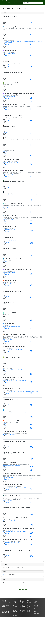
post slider (11, 399)
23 (30, 361)
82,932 (31, 514)
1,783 (31, 97)
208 (31, 86)
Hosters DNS (11, 421)
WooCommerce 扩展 (11, 53)
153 (30, 175)
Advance (7, 61)
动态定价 (12, 531)
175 (30, 46)
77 (30, 21)
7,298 (31, 445)
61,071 (31, 491)
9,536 (31, 405)
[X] (34, 613)
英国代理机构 (6, 85)
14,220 (31, 119)
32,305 (31, 242)
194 (30, 19)
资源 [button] (14, 2)
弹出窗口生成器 (13, 250)
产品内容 (15, 542)
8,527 (31, 285)
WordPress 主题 (6, 64)
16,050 (31, 395)
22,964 (31, 253)
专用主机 (10, 283)
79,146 (31, 470)
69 (30, 208)
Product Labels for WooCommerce (19, 539)
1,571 (31, 56)
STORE (10, 313)
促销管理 (18, 531)
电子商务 (4, 41)
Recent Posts (12, 367)
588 (31, 489)
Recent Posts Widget (14, 452)
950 (31, 457)
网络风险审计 (22, 606)
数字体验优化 (25, 380)
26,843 (31, 416)
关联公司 (28, 611)
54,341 (31, 121)
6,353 (31, 413)
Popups (10, 248)
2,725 (31, 316)
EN (28, 0)
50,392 (31, 251)
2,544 (31, 488)
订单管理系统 (12, 195)
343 (31, 274)
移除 (35, 608)
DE (29, 0)
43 (30, 176)
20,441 (31, 447)
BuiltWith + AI (36, 604)
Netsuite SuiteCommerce (16, 192)
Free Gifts (11, 50)
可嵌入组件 (15, 229)
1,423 (31, 65)
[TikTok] (38, 613)
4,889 (31, 120)
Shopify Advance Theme (12, 357)
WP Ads (10, 463)
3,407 (31, 427)
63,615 (31, 490)
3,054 (31, 393)
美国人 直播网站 (6, 21)
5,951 (31, 533)
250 (31, 220)
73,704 (31, 286)
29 (30, 34)
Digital (10, 27)
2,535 (31, 415)
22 (30, 212)
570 (31, 425)
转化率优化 (33, 41)
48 (30, 265)
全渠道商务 (6, 42)
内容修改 (12, 349)
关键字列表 (15, 606)
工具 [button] (3, 2)
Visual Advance (9, 138)
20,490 (31, 417)
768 (31, 424)
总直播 (4, 19)
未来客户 (21, 605)
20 (30, 44)
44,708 (31, 467)
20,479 (31, 556)
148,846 (31, 166)
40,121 (31, 122)
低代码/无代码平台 (33, 391)
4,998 (31, 276)
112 (30, 78)
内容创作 (37, 391)
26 (30, 305)
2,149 (31, 446)
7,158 (31, 319)
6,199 (31, 100)
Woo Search (12, 160)
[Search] (33, 3)
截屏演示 (21, 614)
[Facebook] (37, 613)
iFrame (10, 226)
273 (31, 22)
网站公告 (26, 250)
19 (30, 31)
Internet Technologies (15, 432)
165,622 (31, 469)
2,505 (31, 555)
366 (31, 54)
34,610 (31, 545)
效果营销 (18, 465)
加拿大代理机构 (6, 207)
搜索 (5, 574)
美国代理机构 (6, 30)
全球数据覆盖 (22, 610)
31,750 (31, 536)
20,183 (31, 532)
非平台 (7, 53)
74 (30, 331)
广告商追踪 (8, 465)
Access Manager (13, 484)
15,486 (31, 384)
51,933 (31, 535)
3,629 (31, 277)
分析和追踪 (4, 465)
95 (30, 327)
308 (31, 298)
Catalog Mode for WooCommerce (19, 94)
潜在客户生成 (18, 326)
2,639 (31, 428)
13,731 (31, 543)
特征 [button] (6, 2)
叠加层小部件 (18, 250)
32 (30, 144)
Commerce (11, 39)
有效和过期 (4, 22)
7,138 (31, 512)
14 (30, 87)
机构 (3, 18)
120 (30, 221)
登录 (2, 0)
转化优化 (15, 240)
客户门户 (21, 487)
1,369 (31, 273)
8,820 (31, 392)
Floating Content (13, 378)
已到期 (4, 23)
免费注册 (5, 0)
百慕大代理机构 (6, 18)
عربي (43, 0)
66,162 (31, 241)
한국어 (36, 0)
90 (30, 43)
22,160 (31, 458)
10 (30, 35)
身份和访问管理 (13, 487)
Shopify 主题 (16, 294)
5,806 (31, 381)
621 (30, 196)
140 (30, 110)
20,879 (31, 547)
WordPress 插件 (7, 118)
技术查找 (14, 601)
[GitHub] (34, 614)
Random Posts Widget (15, 441)
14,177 (31, 522)
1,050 (31, 68)
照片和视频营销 (21, 402)
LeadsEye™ (15, 611)
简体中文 (41, 0)
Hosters (10, 280)
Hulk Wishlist (12, 495)
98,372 (31, 513)
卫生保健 (10, 130)
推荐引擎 (23, 444)
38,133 (31, 230)
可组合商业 (30, 41)
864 (31, 66)
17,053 (31, 164)
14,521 (31, 436)
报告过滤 (21, 609)
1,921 (31, 199)
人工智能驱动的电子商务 (19, 41)
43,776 (31, 525)
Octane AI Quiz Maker (15, 334)
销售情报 (21, 604)
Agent (10, 302)
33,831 (31, 244)
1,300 (31, 200)
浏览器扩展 (36, 605)
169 (30, 330)
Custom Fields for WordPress (17, 550)
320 (31, 479)
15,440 (31, 511)
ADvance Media (9, 126)
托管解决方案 (12, 41)
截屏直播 (28, 604)
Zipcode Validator (13, 170)
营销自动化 (12, 240)
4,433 (31, 320)
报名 (13, 615)
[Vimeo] (41, 613)
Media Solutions (13, 72)
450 (31, 198)
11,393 (31, 284)
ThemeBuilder (12, 291)
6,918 (31, 373)
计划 (9, 2)
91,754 (31, 167)
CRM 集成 (36, 606)
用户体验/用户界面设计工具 (18, 349)
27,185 (31, 350)
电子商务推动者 (38, 41)
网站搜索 (12, 162)
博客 (28, 607)
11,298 (31, 351)
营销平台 (14, 326)
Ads (9, 237)
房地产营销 (11, 326)
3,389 (31, 544)
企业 (15, 41)
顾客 (12, 2)
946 (31, 404)
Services (10, 16)
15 (30, 152)
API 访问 (35, 601)
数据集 (35, 602)
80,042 (31, 524)
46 (30, 132)
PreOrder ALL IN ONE (14, 181)
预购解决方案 (10, 42)
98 (30, 133)
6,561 (31, 406)
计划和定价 (15, 614)
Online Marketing (13, 259)
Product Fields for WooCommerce (19, 518)
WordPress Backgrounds (16, 346)
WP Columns (12, 388)
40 (30, 308)
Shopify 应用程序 (10, 174)
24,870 (31, 394)
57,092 (31, 163)
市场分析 (21, 602)
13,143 (31, 448)
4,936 (31, 374)
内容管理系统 (5, 304)
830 (31, 478)
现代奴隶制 (36, 611)
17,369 (31, 231)
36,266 (31, 521)
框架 (3, 64)
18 (30, 266)
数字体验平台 (29, 194)
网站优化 (11, 465)
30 (30, 262)
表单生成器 (16, 553)
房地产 (8, 304)
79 (30, 23)
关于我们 (28, 609)
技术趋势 (14, 602)
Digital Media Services (15, 104)
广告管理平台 (15, 465)
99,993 (31, 243)
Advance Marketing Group (13, 204)
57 (30, 76)
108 (30, 90)
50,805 (31, 234)
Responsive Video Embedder (17, 507)
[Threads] (40, 613)
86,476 (31, 466)
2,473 (31, 67)
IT (32, 0)
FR (30, 0)
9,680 (31, 385)
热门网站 (14, 610)
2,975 (31, 403)
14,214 (31, 557)
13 (30, 340)
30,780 (31, 353)
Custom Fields (12, 410)
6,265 (31, 554)
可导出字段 (29, 602)
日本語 (38, 0)
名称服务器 (4, 423)
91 (30, 211)
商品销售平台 (8, 41)
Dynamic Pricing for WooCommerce (19, 529)
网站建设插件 (26, 412)
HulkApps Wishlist (13, 474)
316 (30, 89)
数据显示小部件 (17, 369)
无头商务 (5, 195)
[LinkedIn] (35, 613)
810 (30, 371)
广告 (3, 315)
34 (30, 155)
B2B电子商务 (21, 194)
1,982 (31, 370)
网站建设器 (28, 391)
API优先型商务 (26, 41)
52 (30, 112)
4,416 (31, 101)
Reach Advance (9, 324)
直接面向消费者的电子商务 (35, 194)
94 (30, 328)
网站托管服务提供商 (6, 283)
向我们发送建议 (14, 567)
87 (30, 109)
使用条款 (35, 610)
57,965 (31, 352)
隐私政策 (39, 610)
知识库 (28, 601)
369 (31, 98)
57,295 (31, 255)
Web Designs (12, 83)
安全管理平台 (18, 487)
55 (30, 77)
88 (30, 108)
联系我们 (28, 610)
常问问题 (28, 606)
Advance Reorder (10, 216)
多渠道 (13, 194)
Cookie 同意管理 (22, 250)
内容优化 (18, 240)
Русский (34, 0)
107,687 (31, 254)
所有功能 (21, 611)
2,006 (31, 455)
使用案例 (22, 612)
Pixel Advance (9, 149)
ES (31, 0)
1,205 (31, 58)
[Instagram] (35, 614)
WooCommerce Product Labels (18, 270)
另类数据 (21, 607)
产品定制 (12, 520)
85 (30, 47)
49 (30, 131)
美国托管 (13, 283)
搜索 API (18, 162)
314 (30, 297)
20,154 (31, 459)
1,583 (31, 382)
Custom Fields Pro (13, 115)
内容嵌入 (12, 229)
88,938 (31, 232)
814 (30, 317)
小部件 (4, 118)
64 (30, 55)
